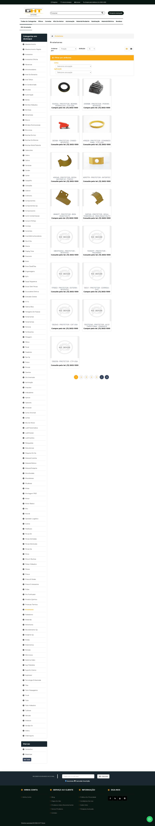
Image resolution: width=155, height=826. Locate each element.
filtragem (28, 337)
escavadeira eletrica (32, 292)
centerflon (29, 749)
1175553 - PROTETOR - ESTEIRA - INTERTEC (92, 223)
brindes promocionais (32, 125)
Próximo (102, 280)
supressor (28, 675)
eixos (27, 261)
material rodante (82, 21)
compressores (30, 211)
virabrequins (29, 736)
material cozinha (31, 458)
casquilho (28, 180)
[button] (28, 21)
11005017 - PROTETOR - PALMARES (63, 223)
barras (27, 100)
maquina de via (30, 453)
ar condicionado (30, 85)
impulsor (28, 387)
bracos (27, 120)
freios (27, 362)
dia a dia (28, 241)
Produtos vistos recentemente (61, 805)
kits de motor (58, 21)
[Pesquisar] (77, 13)
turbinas (28, 710)
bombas (119, 21)
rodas (27, 640)
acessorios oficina (31, 59)
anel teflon (29, 80)
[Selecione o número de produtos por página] (91, 48)
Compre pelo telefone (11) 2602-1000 (94, 2)
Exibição (82, 48)
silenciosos (29, 655)
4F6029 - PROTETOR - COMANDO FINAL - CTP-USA (63, 144)
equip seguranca (31, 281)
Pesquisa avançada (86, 809)
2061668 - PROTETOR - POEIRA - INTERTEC (92, 105)
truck (27, 695)
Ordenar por (54, 49)
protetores (29, 609)
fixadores (28, 352)
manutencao (29, 448)
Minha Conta (26, 797)
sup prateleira (30, 665)
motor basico (29, 503)
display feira (29, 251)
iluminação (95, 21)
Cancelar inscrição (83, 781)
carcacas (28, 165)
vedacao (28, 721)
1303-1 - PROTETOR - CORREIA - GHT (121, 223)
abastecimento (30, 44)
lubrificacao (29, 433)
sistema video (30, 660)
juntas (27, 418)
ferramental (29, 317)
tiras (26, 685)
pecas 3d (28, 534)
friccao (27, 367)
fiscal (27, 347)
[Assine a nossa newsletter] (78, 776)
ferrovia (28, 327)
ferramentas (29, 322)
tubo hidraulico (30, 705)
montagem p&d (31, 493)
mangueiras (29, 443)
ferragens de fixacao (32, 312)
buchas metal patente (33, 145)
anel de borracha (31, 75)
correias (48, 21)
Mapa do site (55, 801)
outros (27, 524)
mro (26, 509)
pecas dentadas (31, 539)
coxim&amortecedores (33, 236)
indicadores (29, 392)
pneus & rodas (30, 579)
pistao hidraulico (31, 564)
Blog (52, 797)
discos (27, 246)
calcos (27, 160)
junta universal (30, 413)
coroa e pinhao (30, 221)
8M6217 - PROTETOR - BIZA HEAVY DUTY (63, 184)
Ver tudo (27, 759)
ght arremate (26, 27)
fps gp (27, 357)
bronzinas (28, 130)
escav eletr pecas (31, 286)
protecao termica (31, 604)
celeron (28, 191)
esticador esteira (31, 297)
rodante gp (29, 635)
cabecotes (29, 150)
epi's (26, 276)
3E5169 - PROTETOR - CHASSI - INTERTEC (121, 105)
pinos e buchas (30, 559)
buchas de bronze (31, 140)
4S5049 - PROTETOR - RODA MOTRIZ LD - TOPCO (92, 144)
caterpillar (28, 186)
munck (27, 514)
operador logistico (31, 519)
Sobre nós (83, 805)
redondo (28, 620)
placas (27, 569)
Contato (53, 813)
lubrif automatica (31, 428)
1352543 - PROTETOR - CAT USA (63, 263)
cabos (27, 155)
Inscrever (70, 781)
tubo (27, 700)
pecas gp (28, 549)
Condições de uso (86, 801)
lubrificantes (29, 438)
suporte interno (30, 670)
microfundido (29, 473)
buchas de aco (30, 135)
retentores (29, 625)
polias (27, 589)
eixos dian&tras (30, 266)
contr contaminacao (32, 216)
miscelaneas (29, 478)
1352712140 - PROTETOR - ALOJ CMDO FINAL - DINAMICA (92, 263)
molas (27, 488)
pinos (27, 554)
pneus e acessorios (32, 584)
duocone (28, 256)
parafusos (28, 529)
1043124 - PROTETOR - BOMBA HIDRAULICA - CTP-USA (63, 105)
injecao (27, 398)
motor (27, 498)
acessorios (29, 54)
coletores (28, 196)
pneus (27, 574)
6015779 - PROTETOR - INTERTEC (121, 144)
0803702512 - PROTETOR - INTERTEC (121, 184)
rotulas (27, 650)
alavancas (28, 64)
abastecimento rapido (33, 49)
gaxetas (28, 372)
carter (27, 175)
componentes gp (31, 206)
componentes (30, 201)
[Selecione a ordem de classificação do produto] (68, 48)
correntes (28, 231)
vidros (27, 731)
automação (70, 21)
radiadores (29, 615)
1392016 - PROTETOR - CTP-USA (121, 263)
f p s (27, 302)
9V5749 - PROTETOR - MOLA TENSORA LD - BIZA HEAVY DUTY (91, 184)
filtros (40, 21)
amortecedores (30, 69)
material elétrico (108, 21)
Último (107, 280)
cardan (27, 170)
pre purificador (30, 594)
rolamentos (29, 645)
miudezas (28, 483)
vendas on (29, 726)
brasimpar (28, 754)
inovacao (28, 408)
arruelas (28, 90)
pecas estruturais (31, 544)
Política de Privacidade (87, 797)
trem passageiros (31, 690)
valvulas (28, 715)
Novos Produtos (56, 809)
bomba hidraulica (31, 105)
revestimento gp (31, 630)
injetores (28, 403)
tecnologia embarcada (33, 680)
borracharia (29, 115)
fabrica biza (29, 307)
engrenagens (30, 271)
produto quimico (31, 599)
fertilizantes (29, 332)
